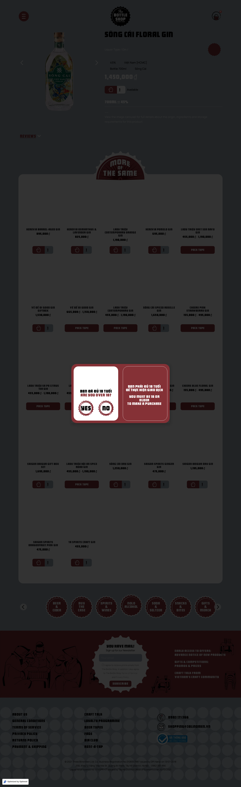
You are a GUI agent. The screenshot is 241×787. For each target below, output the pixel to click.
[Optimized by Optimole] (15, 782)
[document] (120, 393)
